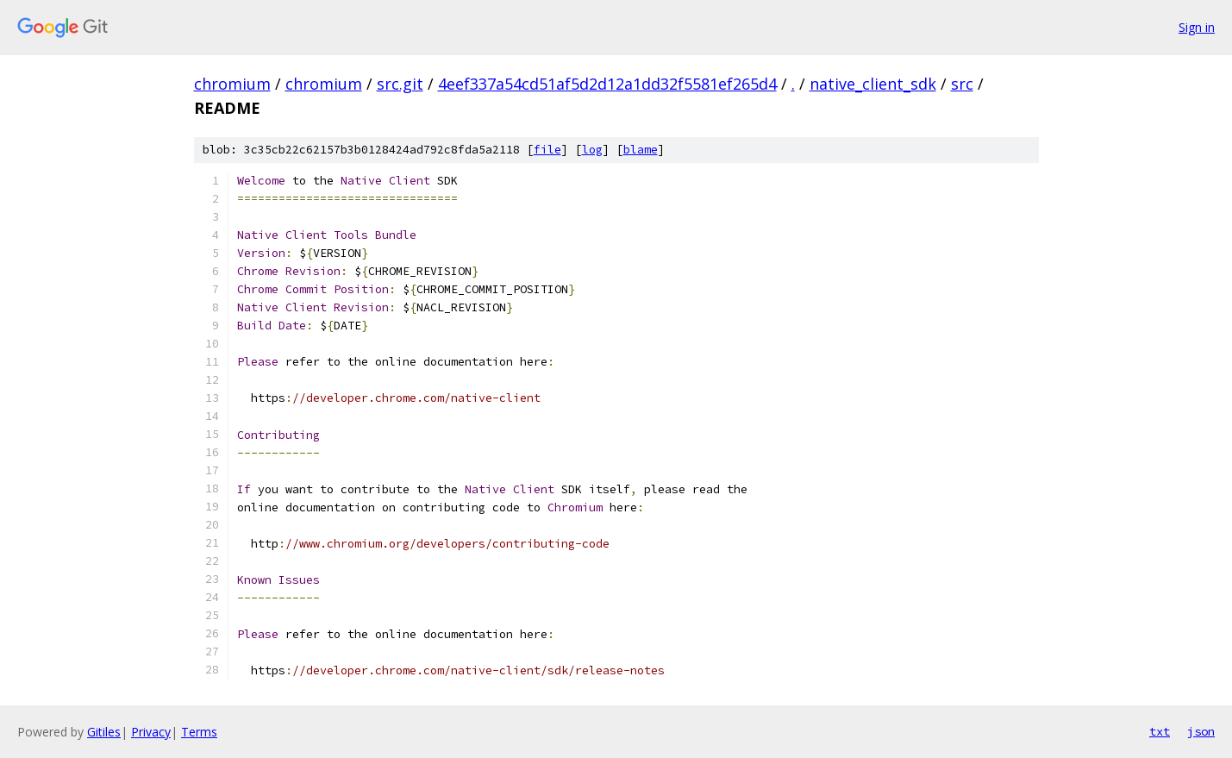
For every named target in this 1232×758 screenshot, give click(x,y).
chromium (232, 83)
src (962, 83)
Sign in (1197, 27)
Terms (199, 732)
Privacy (151, 732)
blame (640, 149)
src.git (400, 83)
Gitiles (104, 732)
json (1201, 731)
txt (1159, 731)
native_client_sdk (873, 83)
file (547, 149)
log (592, 149)
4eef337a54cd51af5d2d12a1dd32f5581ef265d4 (607, 83)
